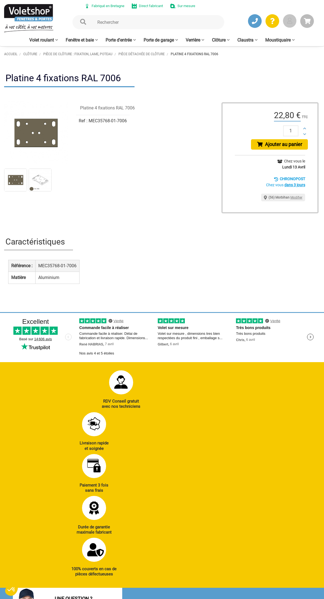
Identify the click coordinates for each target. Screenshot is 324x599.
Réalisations (286, 481)
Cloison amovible (221, 510)
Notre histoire (156, 549)
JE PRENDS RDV (38, 504)
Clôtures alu (164, 510)
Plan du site (148, 592)
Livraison (284, 518)
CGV (93, 592)
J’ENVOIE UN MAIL (91, 504)
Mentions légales (117, 592)
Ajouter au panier (280, 145)
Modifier (296, 199)
